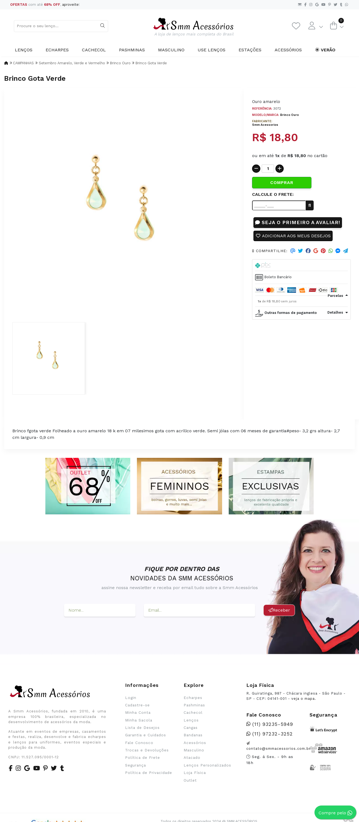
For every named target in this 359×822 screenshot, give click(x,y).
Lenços (23, 49)
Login (130, 697)
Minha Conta (138, 712)
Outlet (190, 780)
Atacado (192, 757)
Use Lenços (211, 49)
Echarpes (57, 49)
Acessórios (288, 49)
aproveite (70, 4)
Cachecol (94, 49)
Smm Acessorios (265, 125)
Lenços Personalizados (207, 765)
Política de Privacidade (148, 772)
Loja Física (195, 772)
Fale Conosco (139, 742)
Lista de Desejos (142, 727)
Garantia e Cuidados (145, 735)
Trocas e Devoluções (147, 750)
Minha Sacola (138, 720)
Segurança (135, 765)
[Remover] (256, 169)
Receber (279, 610)
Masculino (171, 49)
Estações (250, 49)
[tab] (301, 265)
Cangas (191, 727)
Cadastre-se (137, 705)
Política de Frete (142, 757)
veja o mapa (303, 698)
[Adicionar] (279, 169)
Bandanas (193, 735)
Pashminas (132, 49)
